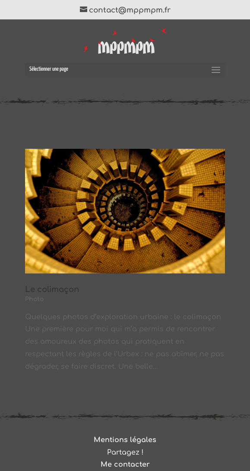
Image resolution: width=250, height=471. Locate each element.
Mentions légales (125, 440)
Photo (34, 299)
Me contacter (125, 464)
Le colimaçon (52, 289)
